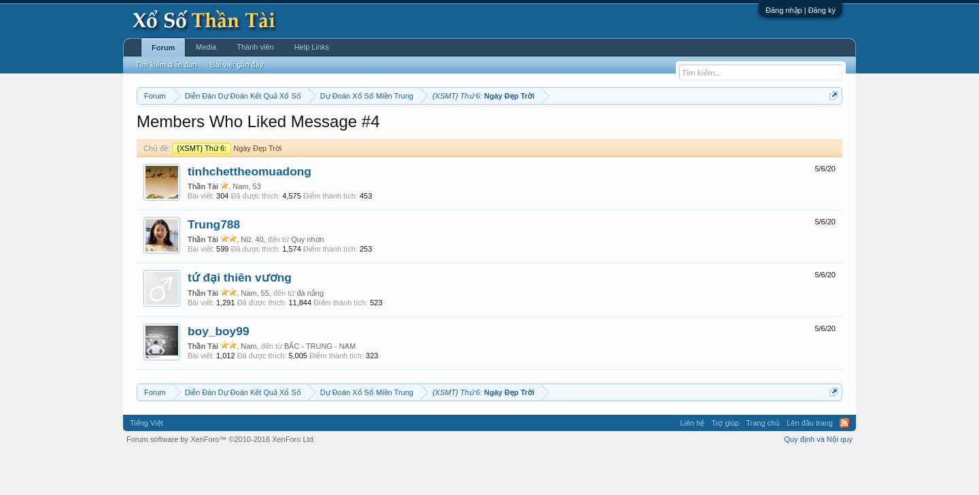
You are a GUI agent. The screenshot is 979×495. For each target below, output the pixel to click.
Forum (163, 48)
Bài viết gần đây (236, 65)
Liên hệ (692, 464)
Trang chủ (763, 464)
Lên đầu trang (810, 464)
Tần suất (667, 130)
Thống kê (576, 130)
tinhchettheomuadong (249, 212)
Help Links (311, 47)
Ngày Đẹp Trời (226, 189)
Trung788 (214, 265)
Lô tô (698, 130)
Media (206, 47)
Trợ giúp (725, 464)
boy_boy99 (219, 372)
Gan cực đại (622, 130)
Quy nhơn (307, 280)
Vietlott (287, 130)
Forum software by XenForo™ (220, 480)
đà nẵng (310, 334)
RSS (844, 463)
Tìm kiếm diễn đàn (165, 65)
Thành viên (255, 47)
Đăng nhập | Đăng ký (801, 10)
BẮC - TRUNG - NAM (320, 387)
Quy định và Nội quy (819, 480)
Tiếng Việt (146, 464)
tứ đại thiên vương (240, 319)
